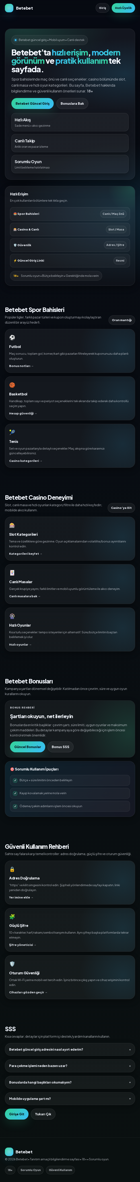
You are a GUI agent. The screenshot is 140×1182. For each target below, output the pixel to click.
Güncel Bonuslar (27, 747)
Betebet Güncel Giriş (32, 103)
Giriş (102, 8)
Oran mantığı (122, 320)
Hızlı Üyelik (123, 8)
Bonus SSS (60, 747)
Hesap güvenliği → (23, 413)
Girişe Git (16, 1114)
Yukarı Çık (43, 1114)
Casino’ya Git (121, 508)
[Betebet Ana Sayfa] (19, 8)
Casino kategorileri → (25, 461)
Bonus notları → (21, 366)
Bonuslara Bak (72, 103)
